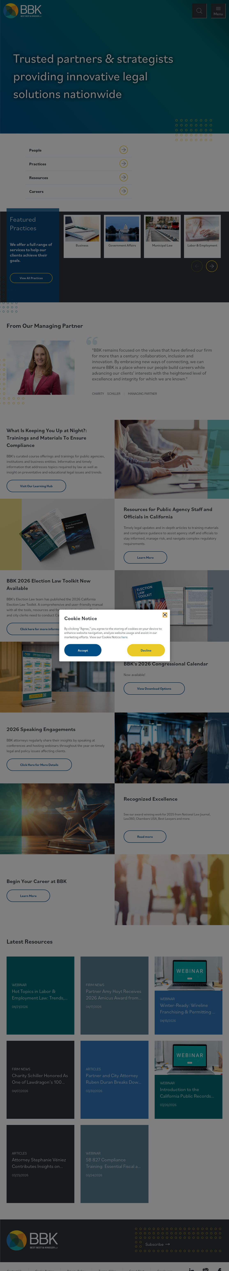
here (124, 637)
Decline (146, 650)
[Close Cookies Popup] (165, 615)
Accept (83, 650)
